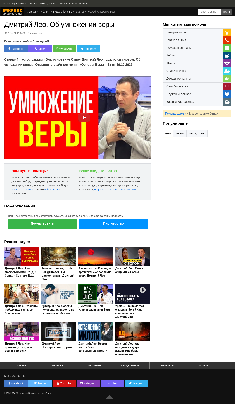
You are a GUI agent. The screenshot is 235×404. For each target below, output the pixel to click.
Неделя (179, 133)
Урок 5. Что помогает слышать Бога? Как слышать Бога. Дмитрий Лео (129, 311)
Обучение (94, 365)
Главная (21, 365)
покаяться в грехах (22, 189)
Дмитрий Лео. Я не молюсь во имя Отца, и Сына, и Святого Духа (20, 272)
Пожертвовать (42, 223)
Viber (40, 48)
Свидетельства (131, 365)
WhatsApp (64, 48)
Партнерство (113, 223)
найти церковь (52, 189)
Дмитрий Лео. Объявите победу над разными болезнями (21, 309)
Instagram (88, 383)
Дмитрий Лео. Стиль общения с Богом (129, 270)
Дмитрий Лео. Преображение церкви (57, 345)
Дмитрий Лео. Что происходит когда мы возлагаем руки (19, 347)
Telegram (88, 48)
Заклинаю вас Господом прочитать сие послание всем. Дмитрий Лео (94, 272)
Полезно (204, 365)
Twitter (40, 383)
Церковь (57, 365)
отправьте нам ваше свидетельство (115, 189)
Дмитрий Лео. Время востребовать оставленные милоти (92, 347)
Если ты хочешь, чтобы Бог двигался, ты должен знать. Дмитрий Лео (58, 274)
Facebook (15, 48)
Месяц (192, 133)
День (168, 133)
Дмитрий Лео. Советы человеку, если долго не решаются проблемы (58, 309)
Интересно (168, 365)
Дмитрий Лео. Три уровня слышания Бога (94, 307)
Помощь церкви (175, 113)
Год (203, 133)
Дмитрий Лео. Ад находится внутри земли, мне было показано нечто (127, 349)
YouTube (64, 383)
